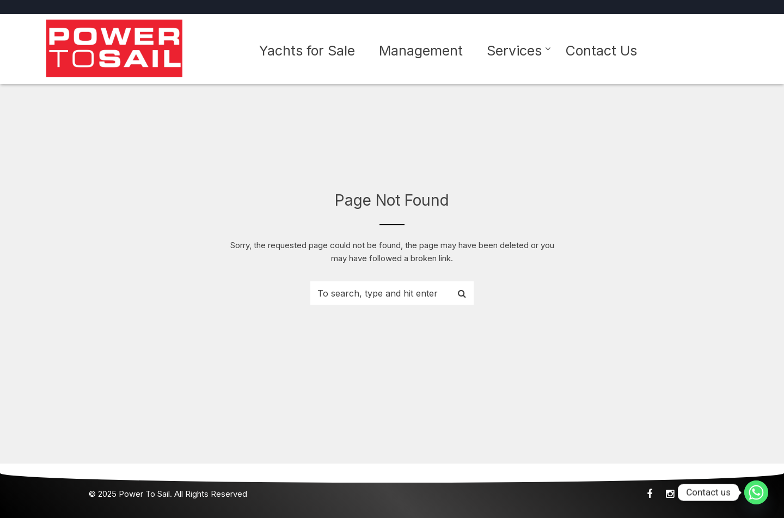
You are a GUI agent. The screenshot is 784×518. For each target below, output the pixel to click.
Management (421, 50)
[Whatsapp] (756, 492)
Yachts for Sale (307, 50)
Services (514, 50)
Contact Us (601, 50)
